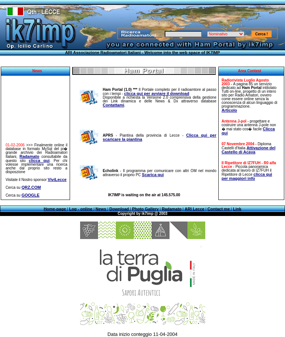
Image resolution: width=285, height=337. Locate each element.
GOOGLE (30, 195)
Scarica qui (153, 174)
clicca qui (39, 160)
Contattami (113, 105)
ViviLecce (57, 179)
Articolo (229, 110)
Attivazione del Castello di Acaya (249, 150)
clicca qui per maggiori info (247, 176)
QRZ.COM (31, 187)
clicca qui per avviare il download (156, 93)
